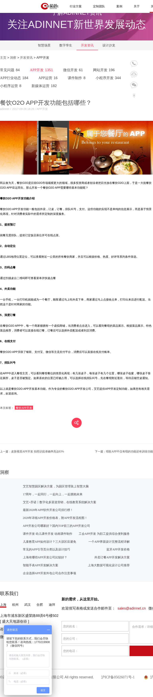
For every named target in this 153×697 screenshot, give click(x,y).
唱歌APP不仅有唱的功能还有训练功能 (124, 451)
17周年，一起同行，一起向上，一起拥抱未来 (53, 494)
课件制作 (77, 78)
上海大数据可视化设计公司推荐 (109, 565)
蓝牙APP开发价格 (118, 549)
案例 (119, 6)
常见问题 (10, 70)
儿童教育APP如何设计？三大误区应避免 (49, 541)
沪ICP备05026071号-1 (118, 677)
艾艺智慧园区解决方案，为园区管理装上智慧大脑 (56, 486)
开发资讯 (87, 45)
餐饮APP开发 (24, 407)
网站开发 (104, 70)
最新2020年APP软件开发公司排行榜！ (48, 509)
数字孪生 (65, 45)
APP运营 (48, 78)
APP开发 (42, 70)
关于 (137, 6)
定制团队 (99, 6)
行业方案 (76, 6)
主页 (3, 57)
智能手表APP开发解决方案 (40, 565)
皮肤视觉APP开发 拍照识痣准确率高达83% (32, 451)
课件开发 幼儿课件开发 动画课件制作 (47, 533)
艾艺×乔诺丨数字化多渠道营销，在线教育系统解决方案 (59, 502)
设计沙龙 (108, 45)
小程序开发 (109, 78)
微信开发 (73, 70)
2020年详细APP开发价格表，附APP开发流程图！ (55, 517)
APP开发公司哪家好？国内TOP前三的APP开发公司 (56, 525)
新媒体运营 (44, 86)
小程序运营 (11, 86)
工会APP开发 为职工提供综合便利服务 (104, 533)
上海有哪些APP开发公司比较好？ (45, 557)
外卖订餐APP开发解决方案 (112, 557)
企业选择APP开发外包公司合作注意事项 (49, 573)
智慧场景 (44, 45)
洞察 (13, 57)
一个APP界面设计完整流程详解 (109, 541)
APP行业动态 (15, 78)
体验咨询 (52, 6)
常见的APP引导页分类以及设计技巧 (46, 549)
